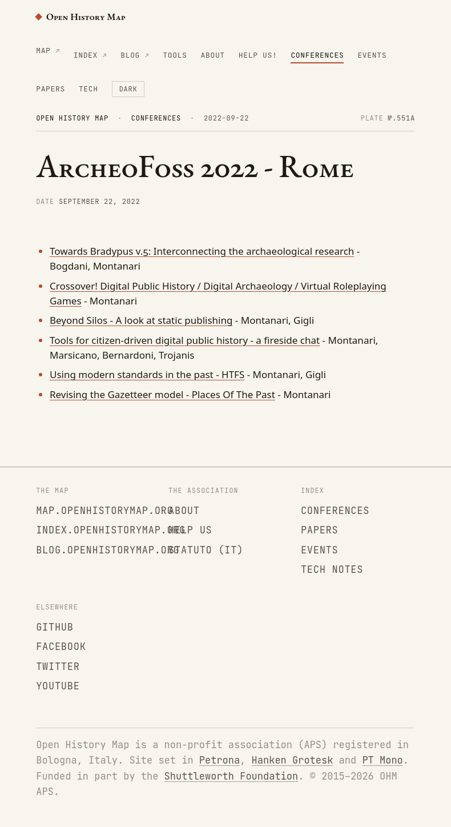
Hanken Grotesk (292, 760)
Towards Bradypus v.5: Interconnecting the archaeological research (202, 251)
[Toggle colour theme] (128, 89)
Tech (88, 89)
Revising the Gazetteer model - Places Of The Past (162, 394)
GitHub (55, 627)
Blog (130, 55)
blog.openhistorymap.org (107, 550)
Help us (190, 530)
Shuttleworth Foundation (231, 776)
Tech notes (332, 569)
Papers (50, 89)
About (213, 55)
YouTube (57, 686)
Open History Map (80, 16)
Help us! (258, 55)
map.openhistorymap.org (104, 510)
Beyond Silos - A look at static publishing (141, 320)
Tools (175, 55)
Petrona (219, 760)
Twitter (57, 666)
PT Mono (382, 760)
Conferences (317, 55)
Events (371, 55)
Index (86, 55)
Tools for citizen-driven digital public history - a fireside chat (185, 340)
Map (43, 50)
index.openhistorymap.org (111, 530)
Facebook (61, 646)
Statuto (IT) (205, 550)
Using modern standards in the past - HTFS (147, 374)
